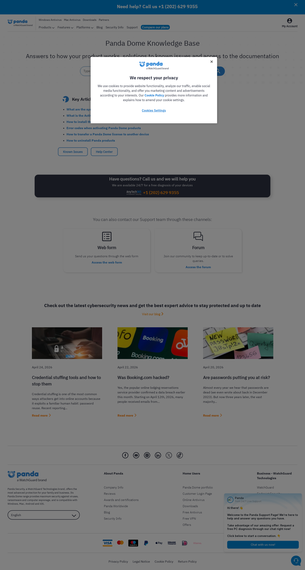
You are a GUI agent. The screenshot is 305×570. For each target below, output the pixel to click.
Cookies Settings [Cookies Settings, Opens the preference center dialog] (154, 110)
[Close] (211, 61)
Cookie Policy (154, 95)
